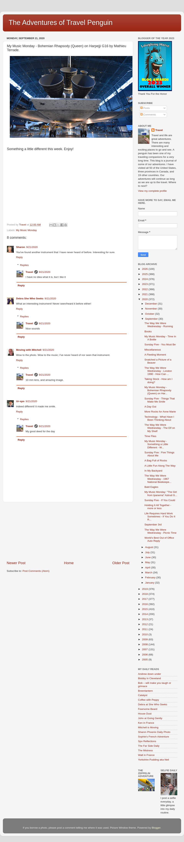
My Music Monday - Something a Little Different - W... (156, 444)
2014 (145, 614)
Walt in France (146, 755)
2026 (145, 268)
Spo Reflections (147, 741)
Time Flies (150, 436)
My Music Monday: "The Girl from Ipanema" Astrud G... (161, 493)
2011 (145, 629)
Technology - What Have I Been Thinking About (159, 418)
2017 (145, 599)
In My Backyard (153, 470)
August (149, 547)
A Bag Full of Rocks (156, 460)
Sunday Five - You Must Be (160, 344)
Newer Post (16, 563)
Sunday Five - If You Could (160, 500)
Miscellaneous (153, 349)
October (150, 313)
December (151, 303)
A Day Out (150, 406)
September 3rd (153, 524)
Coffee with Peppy (148, 699)
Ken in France (146, 722)
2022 (145, 289)
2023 (145, 284)
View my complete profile (152, 190)
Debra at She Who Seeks (152, 704)
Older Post (120, 563)
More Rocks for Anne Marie (160, 411)
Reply (19, 257)
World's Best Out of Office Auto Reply (159, 539)
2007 (145, 649)
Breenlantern (145, 690)
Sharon (20, 247)
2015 (145, 609)
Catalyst (142, 695)
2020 (145, 299)
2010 (145, 634)
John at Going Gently (150, 718)
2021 (145, 294)
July (147, 552)
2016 (145, 604)
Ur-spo (20, 401)
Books (148, 331)
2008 (145, 644)
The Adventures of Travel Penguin (61, 22)
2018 (145, 594)
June (148, 557)
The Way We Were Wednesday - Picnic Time (161, 531)
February (150, 577)
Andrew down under (149, 673)
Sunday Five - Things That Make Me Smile (160, 400)
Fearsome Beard (147, 709)
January (150, 582)
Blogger (156, 827)
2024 (145, 279)
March (149, 572)
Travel (29, 272)
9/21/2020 (32, 247)
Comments (148, 114)
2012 (145, 624)
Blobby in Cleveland (149, 678)
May (148, 562)
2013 (145, 619)
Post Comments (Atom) (36, 571)
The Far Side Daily (148, 745)
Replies (24, 265)
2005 (145, 659)
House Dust (145, 713)
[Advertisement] (68, 531)
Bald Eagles (151, 487)
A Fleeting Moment (155, 354)
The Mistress (145, 750)
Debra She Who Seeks (30, 298)
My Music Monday (26, 230)
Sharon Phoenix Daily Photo (154, 732)
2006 (145, 654)
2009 (145, 639)
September (152, 318)
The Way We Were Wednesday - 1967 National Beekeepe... (158, 478)
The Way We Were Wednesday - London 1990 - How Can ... (158, 370)
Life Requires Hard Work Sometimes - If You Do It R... (160, 516)
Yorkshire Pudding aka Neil (153, 759)
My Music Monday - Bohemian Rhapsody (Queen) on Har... (158, 390)
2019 (145, 589)
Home (69, 563)
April (148, 567)
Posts (145, 108)
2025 (145, 274)
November (151, 308)
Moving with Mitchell (28, 349)
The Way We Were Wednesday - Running (159, 325)
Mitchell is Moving (148, 727)
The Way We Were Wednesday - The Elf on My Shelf (160, 427)
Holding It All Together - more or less (158, 507)
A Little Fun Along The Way (160, 465)
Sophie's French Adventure (153, 736)
